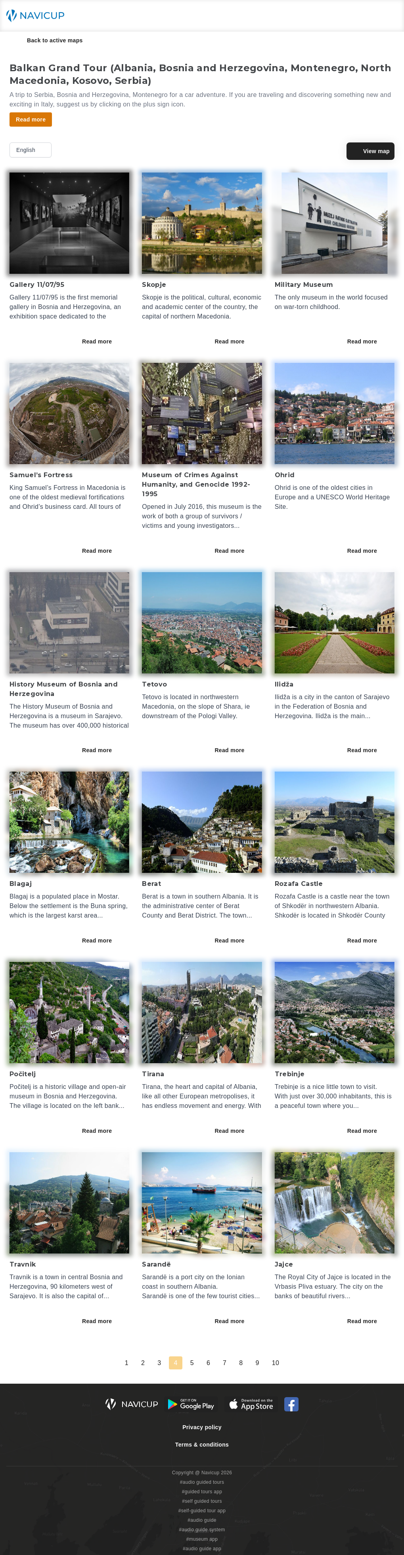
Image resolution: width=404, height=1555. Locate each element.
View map (370, 151)
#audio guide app (202, 1548)
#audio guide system (202, 1529)
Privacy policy (202, 1427)
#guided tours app (202, 1491)
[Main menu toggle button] (390, 16)
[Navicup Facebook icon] (291, 1404)
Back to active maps (49, 40)
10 (275, 1363)
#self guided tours (202, 1501)
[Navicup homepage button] (38, 15)
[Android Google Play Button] (191, 1404)
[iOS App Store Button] (251, 1404)
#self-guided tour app (202, 1510)
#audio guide (202, 1520)
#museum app (202, 1539)
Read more (102, 341)
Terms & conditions (202, 1444)
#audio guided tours (202, 1482)
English (31, 150)
